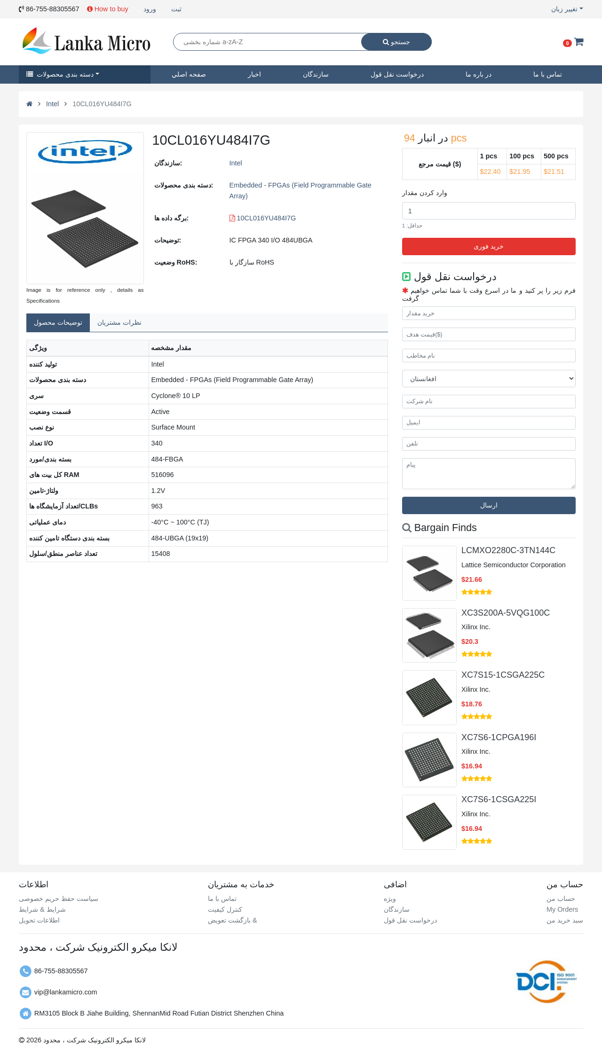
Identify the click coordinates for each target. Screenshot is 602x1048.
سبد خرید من (565, 920)
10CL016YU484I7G (263, 218)
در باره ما (478, 74)
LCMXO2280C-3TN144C (508, 550)
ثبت (176, 9)
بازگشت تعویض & (232, 920)
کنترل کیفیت (225, 909)
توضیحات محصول (58, 322)
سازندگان (316, 74)
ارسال (489, 505)
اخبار (254, 74)
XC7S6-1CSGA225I (498, 799)
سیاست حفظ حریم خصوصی (58, 898)
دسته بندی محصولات (60, 74)
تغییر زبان (564, 9)
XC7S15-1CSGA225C (503, 675)
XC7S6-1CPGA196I (498, 737)
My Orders (562, 909)
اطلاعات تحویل (39, 920)
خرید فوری (489, 246)
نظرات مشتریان (119, 322)
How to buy (107, 9)
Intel (52, 104)
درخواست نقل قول (397, 74)
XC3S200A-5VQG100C (505, 613)
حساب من (561, 898)
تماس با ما (547, 74)
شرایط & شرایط (42, 909)
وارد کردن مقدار (424, 192)
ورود (149, 9)
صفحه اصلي (189, 74)
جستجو (396, 42)
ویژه (390, 898)
